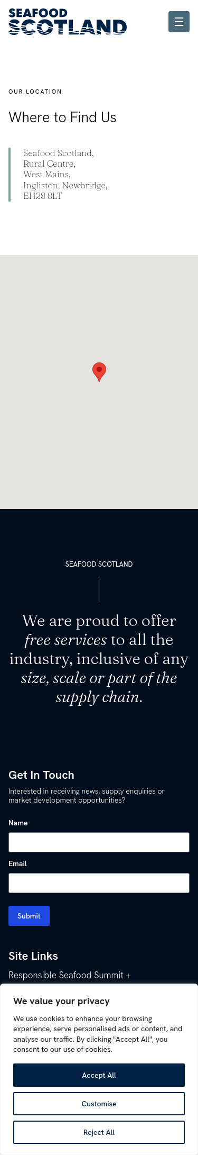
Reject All (99, 1132)
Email (17, 863)
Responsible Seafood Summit (66, 975)
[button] (99, 372)
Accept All (99, 1075)
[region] (99, 1069)
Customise (98, 1103)
